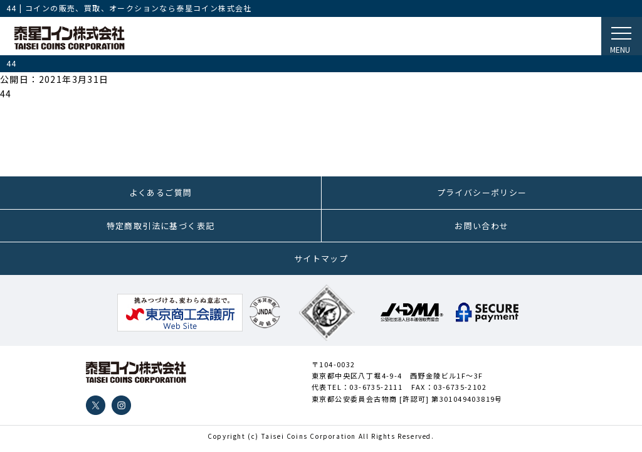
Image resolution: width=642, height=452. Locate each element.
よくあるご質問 (160, 192)
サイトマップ (321, 258)
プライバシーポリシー (482, 192)
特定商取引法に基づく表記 (161, 226)
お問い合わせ (481, 226)
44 (6, 93)
